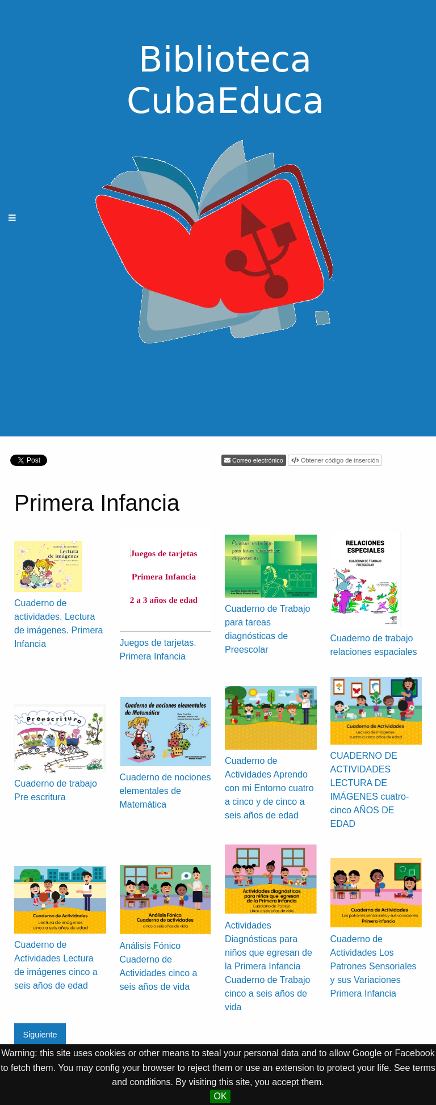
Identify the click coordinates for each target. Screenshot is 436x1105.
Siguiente (40, 1034)
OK (220, 1096)
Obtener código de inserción (340, 460)
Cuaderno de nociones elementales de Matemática (165, 790)
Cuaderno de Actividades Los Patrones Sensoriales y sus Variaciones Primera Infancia (373, 966)
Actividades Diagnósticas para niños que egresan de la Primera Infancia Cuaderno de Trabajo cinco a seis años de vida (268, 966)
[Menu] (12, 218)
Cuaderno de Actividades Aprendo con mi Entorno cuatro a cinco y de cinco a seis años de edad (269, 788)
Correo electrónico (257, 460)
